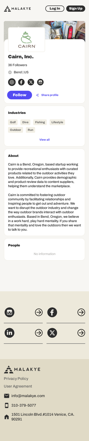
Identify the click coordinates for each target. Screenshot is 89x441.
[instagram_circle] (40, 82)
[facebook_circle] (21, 82)
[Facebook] (66, 315)
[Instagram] (23, 315)
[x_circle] (31, 82)
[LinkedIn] (23, 335)
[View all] (44, 139)
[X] (66, 335)
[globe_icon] (12, 82)
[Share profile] (47, 95)
